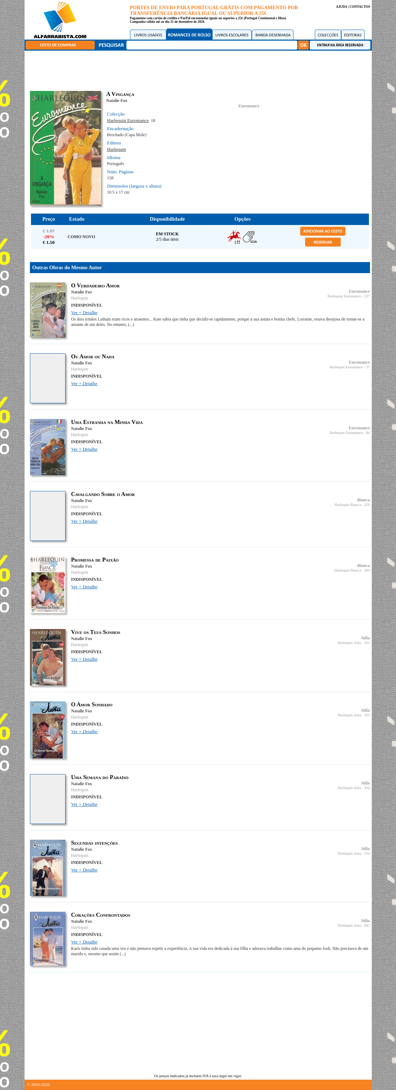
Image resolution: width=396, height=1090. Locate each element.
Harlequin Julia (349, 643)
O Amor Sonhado (92, 704)
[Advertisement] (199, 69)
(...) (131, 324)
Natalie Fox (116, 100)
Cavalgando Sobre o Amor (103, 494)
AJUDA (341, 7)
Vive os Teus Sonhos (95, 632)
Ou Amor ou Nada (93, 356)
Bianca (363, 499)
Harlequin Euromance (128, 120)
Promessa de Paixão (95, 560)
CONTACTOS (359, 7)
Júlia (365, 637)
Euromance (248, 105)
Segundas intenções (94, 843)
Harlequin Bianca (347, 505)
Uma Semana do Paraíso (100, 777)
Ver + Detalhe (84, 312)
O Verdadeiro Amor (95, 285)
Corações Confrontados (100, 915)
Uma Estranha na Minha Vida (107, 422)
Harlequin (116, 149)
